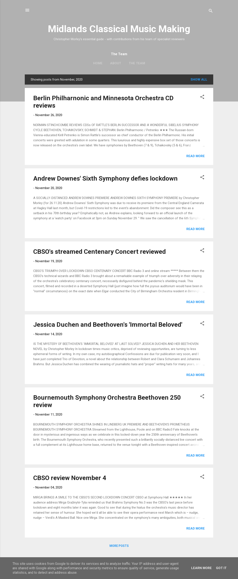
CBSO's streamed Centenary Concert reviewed (99, 251)
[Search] (210, 11)
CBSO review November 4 (69, 478)
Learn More (201, 568)
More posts (119, 545)
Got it (221, 568)
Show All (199, 79)
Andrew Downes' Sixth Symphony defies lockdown (105, 178)
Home (97, 63)
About (115, 63)
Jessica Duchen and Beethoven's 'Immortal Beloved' (107, 324)
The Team (137, 63)
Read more (195, 156)
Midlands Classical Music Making (119, 28)
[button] (202, 97)
